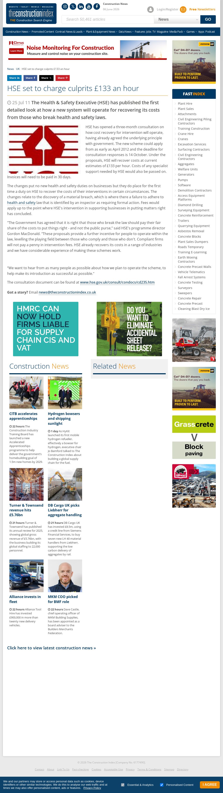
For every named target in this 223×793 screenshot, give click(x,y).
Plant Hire (185, 103)
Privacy (130, 769)
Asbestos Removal (191, 231)
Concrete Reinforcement (195, 215)
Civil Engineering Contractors (190, 157)
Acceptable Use (113, 769)
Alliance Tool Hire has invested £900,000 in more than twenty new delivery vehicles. (25, 617)
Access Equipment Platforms (191, 197)
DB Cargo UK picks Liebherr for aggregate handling (65, 510)
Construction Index (31, 13)
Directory (182, 769)
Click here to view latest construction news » (51, 647)
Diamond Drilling (190, 205)
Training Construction (194, 128)
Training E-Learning (192, 252)
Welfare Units (188, 169)
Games (190, 32)
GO (208, 19)
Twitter (73, 6)
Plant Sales (186, 109)
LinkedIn (81, 6)
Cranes (183, 139)
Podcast (210, 32)
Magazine (162, 32)
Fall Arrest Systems (192, 277)
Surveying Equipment (193, 210)
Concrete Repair (189, 298)
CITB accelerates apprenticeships (23, 416)
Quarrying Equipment (194, 226)
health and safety (21, 202)
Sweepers (185, 293)
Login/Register (167, 9)
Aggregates (186, 164)
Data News (125, 32)
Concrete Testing (190, 282)
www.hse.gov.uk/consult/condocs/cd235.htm (117, 282)
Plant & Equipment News (100, 32)
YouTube (89, 6)
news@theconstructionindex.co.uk (67, 292)
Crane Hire (186, 134)
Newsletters (202, 9)
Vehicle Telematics (191, 272)
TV (153, 32)
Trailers (183, 220)
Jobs (148, 32)
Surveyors (185, 288)
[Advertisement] (87, 702)
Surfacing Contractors (194, 149)
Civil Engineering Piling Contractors (194, 121)
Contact (39, 769)
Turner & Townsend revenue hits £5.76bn (26, 510)
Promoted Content (43, 32)
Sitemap (169, 769)
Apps (201, 32)
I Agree (210, 784)
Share (12, 77)
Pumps (183, 180)
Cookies (96, 769)
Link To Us (63, 769)
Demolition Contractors (195, 190)
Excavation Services (192, 144)
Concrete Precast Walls (194, 267)
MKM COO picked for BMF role (63, 599)
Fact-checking (80, 769)
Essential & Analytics (137, 784)
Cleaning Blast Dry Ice (194, 309)
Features (140, 32)
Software (184, 185)
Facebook (96, 6)
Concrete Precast (190, 303)
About (50, 769)
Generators (186, 174)
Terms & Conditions (149, 769)
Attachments (187, 114)
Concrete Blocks (189, 236)
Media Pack (176, 32)
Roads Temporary (191, 247)
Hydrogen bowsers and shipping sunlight (64, 418)
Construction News (17, 32)
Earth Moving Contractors (187, 259)
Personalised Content (176, 784)
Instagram (65, 6)
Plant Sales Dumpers (193, 242)
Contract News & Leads (68, 32)
